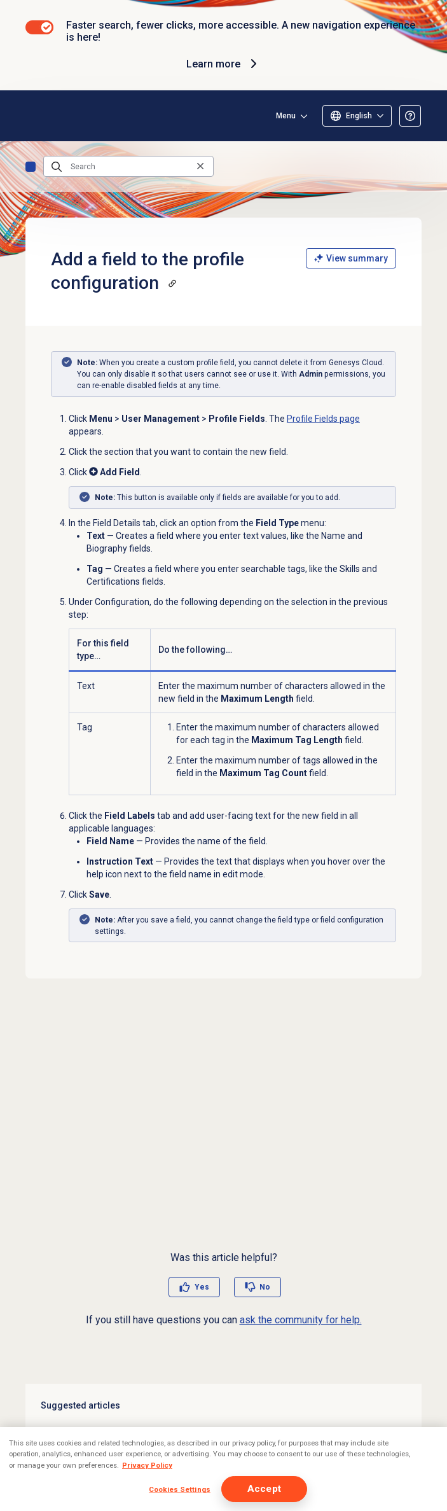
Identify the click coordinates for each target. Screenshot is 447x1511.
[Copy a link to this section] (172, 283)
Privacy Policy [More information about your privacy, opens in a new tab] (147, 1465)
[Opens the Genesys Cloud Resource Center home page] (30, 116)
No (264, 1287)
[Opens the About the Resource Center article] (410, 116)
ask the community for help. (301, 1320)
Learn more (223, 63)
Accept (264, 1488)
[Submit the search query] (57, 167)
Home (30, 167)
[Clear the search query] (200, 166)
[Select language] (357, 116)
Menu (286, 115)
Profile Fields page (323, 419)
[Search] (128, 167)
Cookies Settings (179, 1489)
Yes (202, 1287)
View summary (351, 258)
